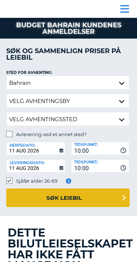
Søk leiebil (64, 197)
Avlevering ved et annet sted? (51, 134)
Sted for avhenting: (29, 72)
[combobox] (100, 148)
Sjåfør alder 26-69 (36, 181)
